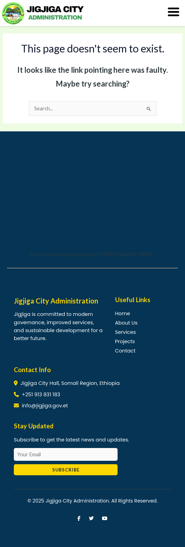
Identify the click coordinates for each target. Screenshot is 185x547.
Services (125, 332)
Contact (125, 350)
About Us (126, 322)
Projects (125, 341)
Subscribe (66, 470)
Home (122, 313)
